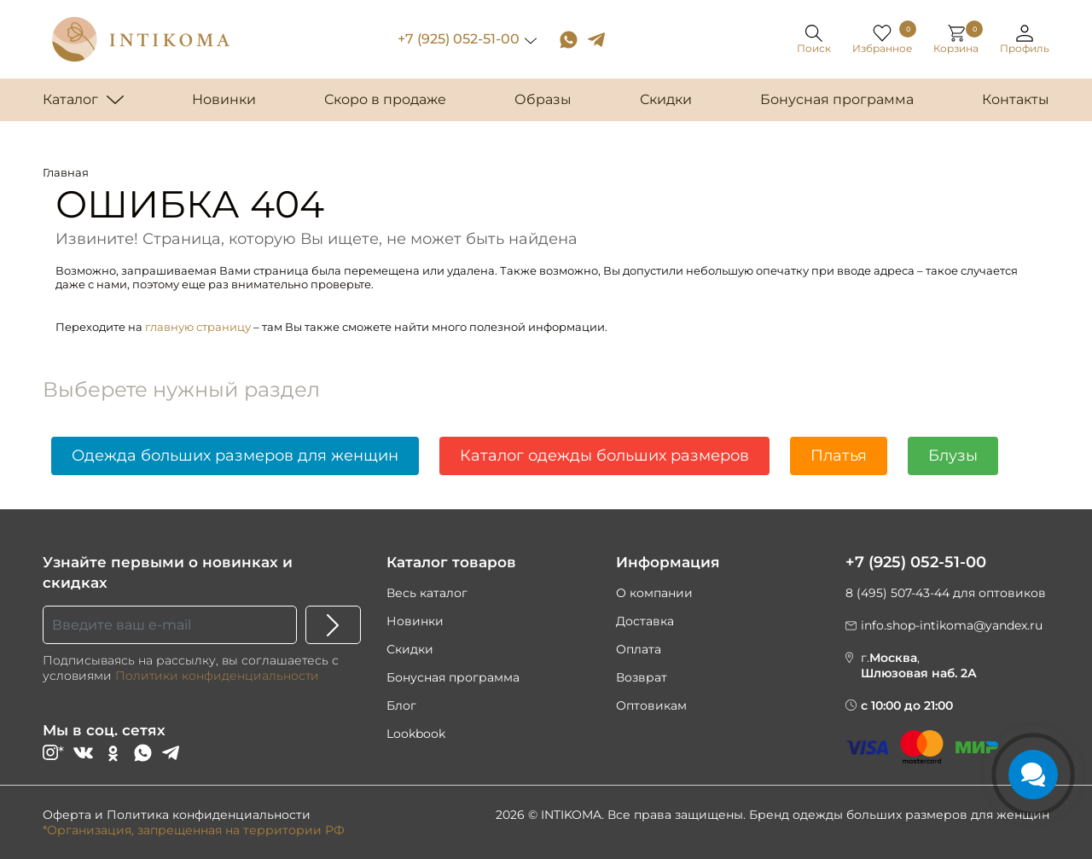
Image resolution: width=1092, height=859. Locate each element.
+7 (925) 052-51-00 (459, 39)
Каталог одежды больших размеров (604, 455)
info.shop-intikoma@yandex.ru (952, 625)
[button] (1024, 40)
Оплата (638, 649)
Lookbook (415, 733)
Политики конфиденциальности (217, 675)
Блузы (953, 455)
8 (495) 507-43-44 (897, 593)
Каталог (70, 99)
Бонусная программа (453, 677)
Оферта (67, 814)
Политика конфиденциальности (209, 814)
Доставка (645, 621)
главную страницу (198, 327)
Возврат (641, 677)
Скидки (409, 649)
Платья (838, 455)
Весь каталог (427, 593)
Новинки (415, 621)
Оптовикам (651, 705)
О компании (654, 593)
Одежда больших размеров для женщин (235, 455)
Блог (401, 705)
